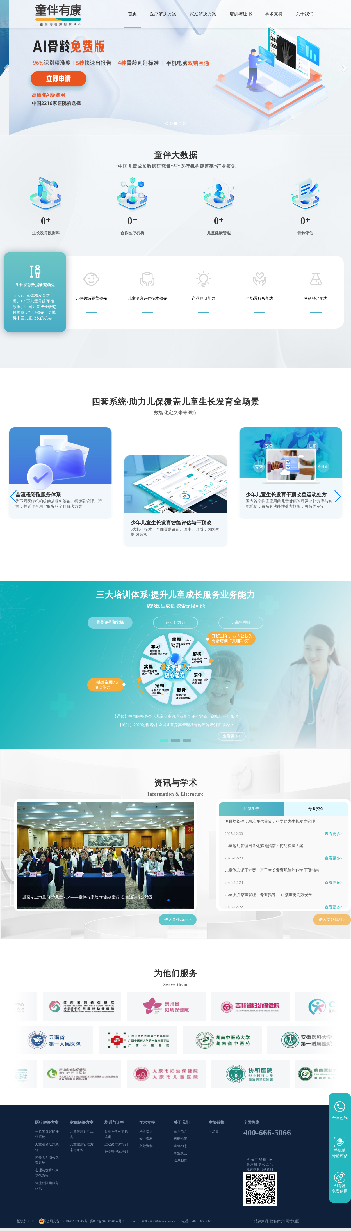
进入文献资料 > (332, 920)
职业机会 (180, 1153)
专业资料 (146, 1139)
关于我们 (305, 14)
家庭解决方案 (203, 14)
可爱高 (214, 1131)
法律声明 (261, 1221)
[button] (7, 67)
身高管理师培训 (116, 1152)
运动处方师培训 (116, 1144)
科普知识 (146, 1131)
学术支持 (274, 14)
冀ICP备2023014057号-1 (108, 1221)
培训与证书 (240, 14)
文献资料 (146, 1146)
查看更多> (232, 736)
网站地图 (292, 1221)
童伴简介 (180, 1131)
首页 (132, 14)
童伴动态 (180, 1146)
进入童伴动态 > (177, 920)
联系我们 (180, 1161)
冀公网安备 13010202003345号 (65, 1221)
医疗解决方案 (163, 14)
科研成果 (180, 1139)
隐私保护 (277, 1221)
